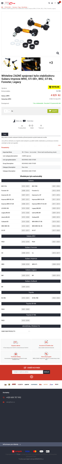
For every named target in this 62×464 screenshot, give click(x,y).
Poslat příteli (22, 126)
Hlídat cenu (17, 121)
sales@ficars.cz (10, 402)
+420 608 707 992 (13, 397)
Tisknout (41, 126)
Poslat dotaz (28, 121)
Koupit (53, 111)
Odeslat (46, 372)
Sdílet (31, 126)
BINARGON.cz (39, 459)
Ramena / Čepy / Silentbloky (19, 7)
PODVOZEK (8, 7)
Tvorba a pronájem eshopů (27, 459)
